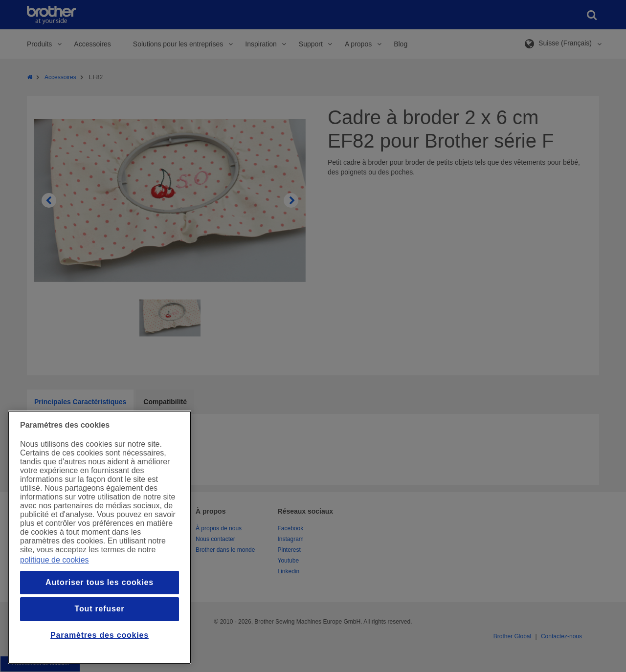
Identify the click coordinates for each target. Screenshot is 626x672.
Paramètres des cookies (99, 635)
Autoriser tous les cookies (99, 582)
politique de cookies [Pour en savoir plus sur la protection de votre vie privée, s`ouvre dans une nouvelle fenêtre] (54, 560)
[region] (99, 537)
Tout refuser (100, 609)
